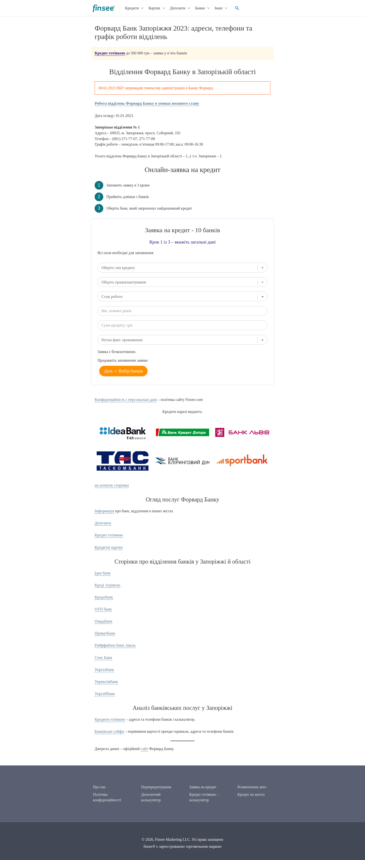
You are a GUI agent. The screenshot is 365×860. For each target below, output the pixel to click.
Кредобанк (103, 594)
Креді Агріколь (107, 582)
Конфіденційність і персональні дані (124, 399)
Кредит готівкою (109, 53)
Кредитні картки (108, 545)
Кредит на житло (251, 795)
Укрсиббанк (104, 688)
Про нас (99, 788)
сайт (144, 742)
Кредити (130, 8)
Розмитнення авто (251, 788)
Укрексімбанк (106, 676)
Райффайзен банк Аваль (114, 641)
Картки (152, 8)
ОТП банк (103, 605)
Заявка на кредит (202, 788)
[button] (235, 8)
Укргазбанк (104, 664)
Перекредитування (156, 788)
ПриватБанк (104, 629)
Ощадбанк (103, 617)
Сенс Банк (103, 653)
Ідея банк (102, 570)
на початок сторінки (111, 484)
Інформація (104, 510)
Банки (198, 8)
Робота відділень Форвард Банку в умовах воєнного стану (144, 103)
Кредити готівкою (109, 713)
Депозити (175, 8)
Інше (217, 8)
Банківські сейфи (108, 725)
